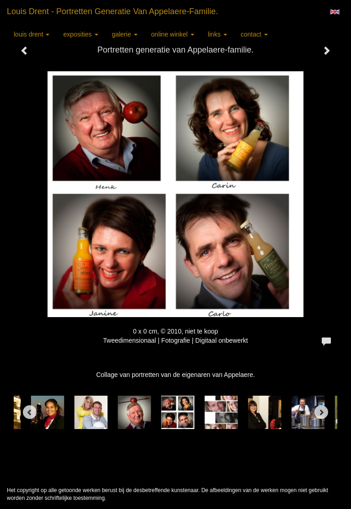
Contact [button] (254, 34)
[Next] (321, 412)
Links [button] (217, 34)
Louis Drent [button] (31, 34)
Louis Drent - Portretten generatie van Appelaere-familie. (112, 11)
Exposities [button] (80, 34)
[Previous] (30, 412)
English (335, 12)
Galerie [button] (125, 34)
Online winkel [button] (172, 34)
